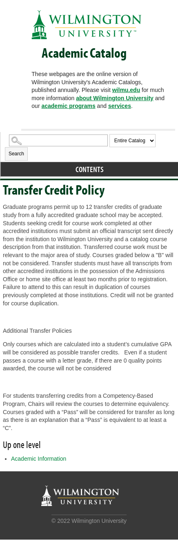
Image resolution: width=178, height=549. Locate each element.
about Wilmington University (115, 98)
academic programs (68, 106)
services (119, 106)
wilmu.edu (126, 90)
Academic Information (38, 458)
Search (16, 154)
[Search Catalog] (58, 140)
